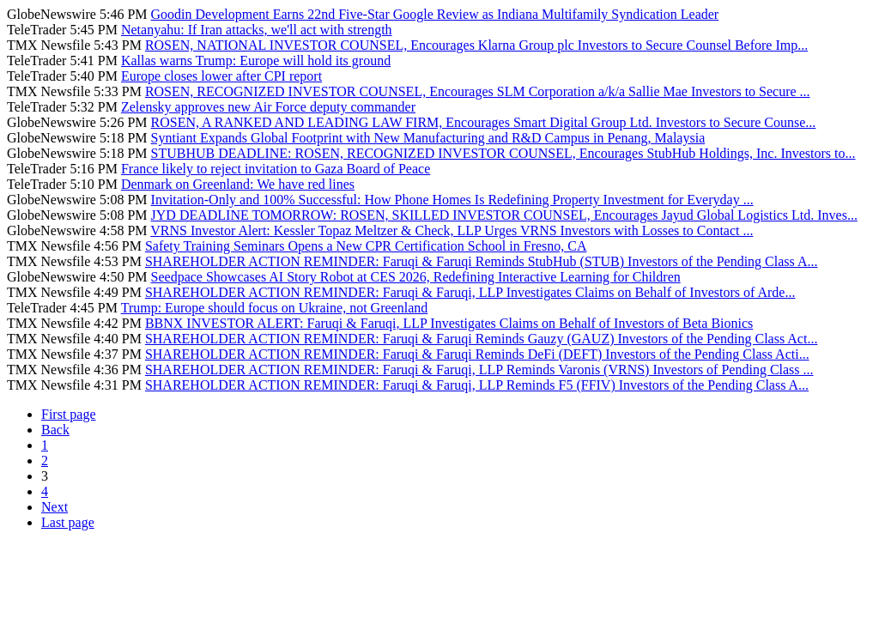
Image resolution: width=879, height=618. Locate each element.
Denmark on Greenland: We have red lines (238, 184)
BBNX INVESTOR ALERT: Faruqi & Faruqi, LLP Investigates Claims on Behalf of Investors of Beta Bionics (449, 323)
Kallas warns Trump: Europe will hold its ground (256, 60)
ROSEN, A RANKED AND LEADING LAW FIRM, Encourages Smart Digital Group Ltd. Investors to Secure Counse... (483, 122)
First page (68, 414)
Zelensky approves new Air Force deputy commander (268, 107)
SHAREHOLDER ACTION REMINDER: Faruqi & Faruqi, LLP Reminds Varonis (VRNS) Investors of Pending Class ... (479, 369)
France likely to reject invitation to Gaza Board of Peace (275, 168)
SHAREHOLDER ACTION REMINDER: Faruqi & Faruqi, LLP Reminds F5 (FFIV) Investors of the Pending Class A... (477, 385)
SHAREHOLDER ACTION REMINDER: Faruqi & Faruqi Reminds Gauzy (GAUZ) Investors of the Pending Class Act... (481, 338)
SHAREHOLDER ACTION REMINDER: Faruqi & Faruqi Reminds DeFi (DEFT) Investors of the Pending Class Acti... (477, 354)
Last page (67, 522)
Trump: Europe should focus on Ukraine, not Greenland (274, 307)
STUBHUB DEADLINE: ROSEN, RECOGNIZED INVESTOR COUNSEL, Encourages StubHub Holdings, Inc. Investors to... (503, 153)
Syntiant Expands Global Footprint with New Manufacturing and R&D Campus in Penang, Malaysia (428, 137)
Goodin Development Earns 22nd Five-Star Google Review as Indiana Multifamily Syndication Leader (435, 14)
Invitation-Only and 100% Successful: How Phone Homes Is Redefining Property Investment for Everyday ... (452, 199)
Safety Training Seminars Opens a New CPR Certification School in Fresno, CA (366, 246)
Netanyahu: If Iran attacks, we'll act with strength (256, 29)
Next (54, 507)
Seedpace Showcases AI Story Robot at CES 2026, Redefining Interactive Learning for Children (416, 277)
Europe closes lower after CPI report (221, 76)
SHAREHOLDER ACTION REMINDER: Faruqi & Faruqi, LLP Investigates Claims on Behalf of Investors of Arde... (470, 292)
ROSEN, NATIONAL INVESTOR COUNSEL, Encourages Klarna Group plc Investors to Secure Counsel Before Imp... (476, 45)
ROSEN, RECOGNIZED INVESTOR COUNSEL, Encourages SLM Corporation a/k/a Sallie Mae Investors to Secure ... (477, 91)
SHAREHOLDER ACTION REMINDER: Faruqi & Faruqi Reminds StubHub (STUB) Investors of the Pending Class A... (481, 261)
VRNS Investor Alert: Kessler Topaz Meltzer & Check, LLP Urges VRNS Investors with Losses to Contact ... (451, 230)
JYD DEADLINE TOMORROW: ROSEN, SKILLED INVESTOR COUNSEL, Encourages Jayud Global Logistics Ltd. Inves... (504, 215)
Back (55, 429)
